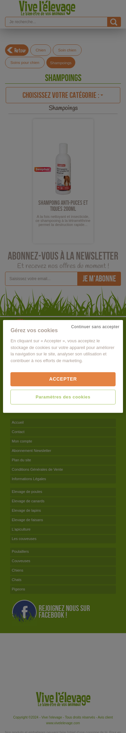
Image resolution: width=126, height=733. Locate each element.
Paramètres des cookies (63, 396)
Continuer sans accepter (95, 326)
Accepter (63, 379)
